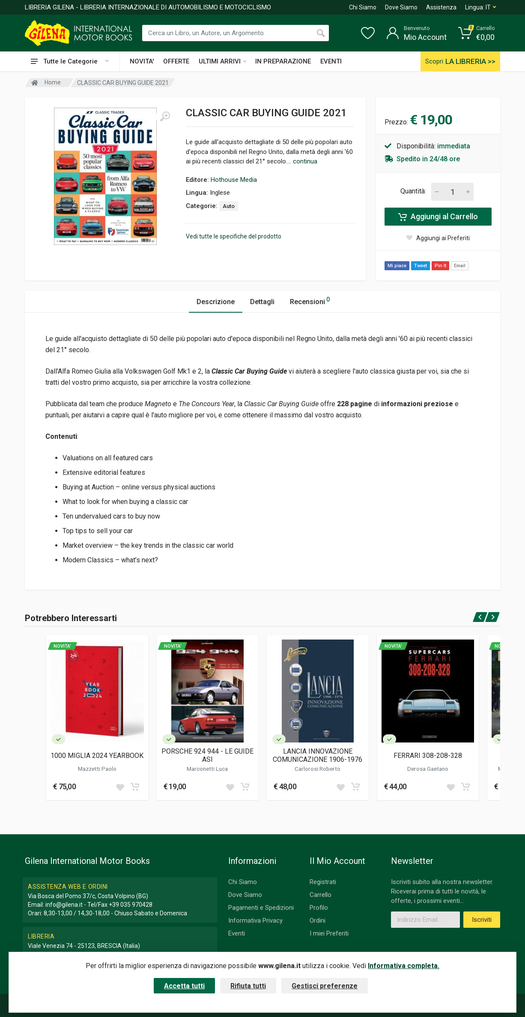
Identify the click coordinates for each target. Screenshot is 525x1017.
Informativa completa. (403, 966)
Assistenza (441, 7)
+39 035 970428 (130, 904)
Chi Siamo (362, 7)
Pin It (440, 266)
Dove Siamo (401, 7)
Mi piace (397, 266)
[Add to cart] (135, 786)
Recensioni (310, 300)
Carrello (320, 895)
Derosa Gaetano (427, 768)
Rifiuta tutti (248, 986)
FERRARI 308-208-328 (428, 755)
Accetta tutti (184, 986)
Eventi (236, 933)
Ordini (317, 920)
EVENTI (331, 61)
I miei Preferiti (329, 933)
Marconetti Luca (207, 768)
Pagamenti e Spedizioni (261, 907)
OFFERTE (176, 61)
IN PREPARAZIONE (283, 61)
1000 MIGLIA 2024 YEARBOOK (97, 755)
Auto (229, 206)
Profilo (319, 907)
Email (459, 266)
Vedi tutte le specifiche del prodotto (233, 236)
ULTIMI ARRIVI (222, 61)
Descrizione (216, 302)
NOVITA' (142, 61)
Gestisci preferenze (325, 986)
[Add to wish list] (120, 787)
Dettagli (262, 302)
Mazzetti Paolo (97, 768)
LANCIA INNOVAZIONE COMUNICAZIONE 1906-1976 (317, 755)
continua (305, 161)
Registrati (323, 882)
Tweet (420, 266)
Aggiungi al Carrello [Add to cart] (438, 216)
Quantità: (413, 191)
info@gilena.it (64, 904)
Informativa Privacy (255, 920)
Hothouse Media (234, 180)
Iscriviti (482, 919)
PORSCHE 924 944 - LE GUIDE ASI (207, 755)
